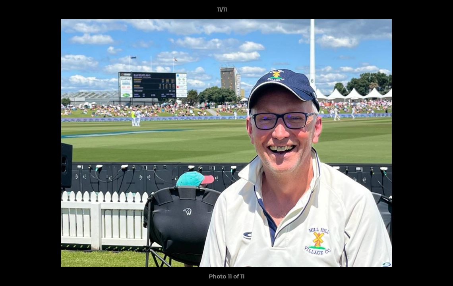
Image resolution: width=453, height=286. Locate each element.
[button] (419, 11)
